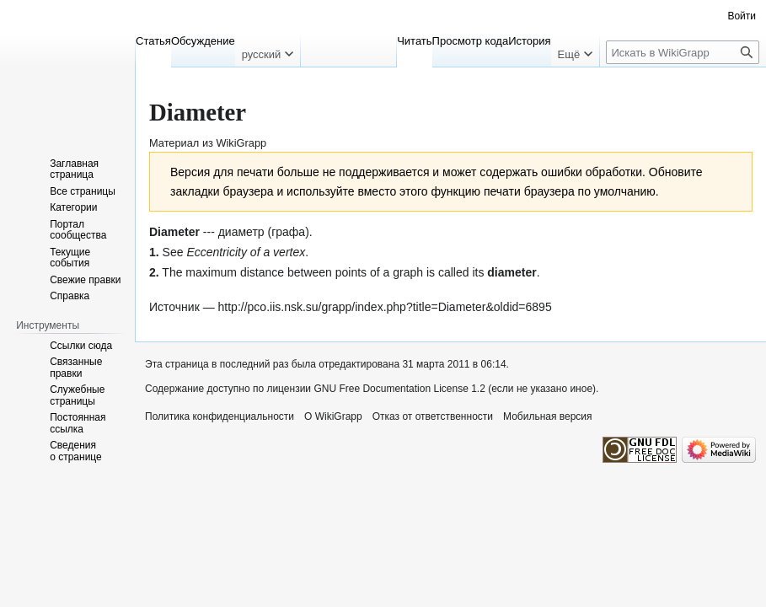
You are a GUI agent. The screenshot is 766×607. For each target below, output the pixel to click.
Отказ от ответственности (432, 416)
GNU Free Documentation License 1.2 (399, 389)
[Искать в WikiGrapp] (682, 52)
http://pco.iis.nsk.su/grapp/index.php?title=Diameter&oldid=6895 (385, 307)
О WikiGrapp (333, 416)
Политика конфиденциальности (219, 416)
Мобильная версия (547, 416)
